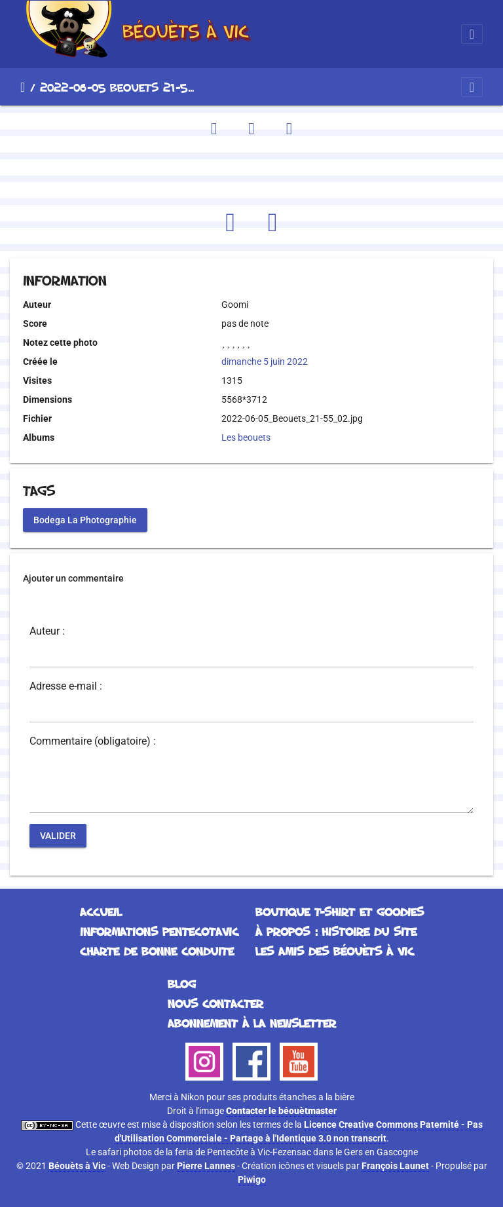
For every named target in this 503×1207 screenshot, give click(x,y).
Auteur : (47, 631)
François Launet (395, 1166)
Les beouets (245, 437)
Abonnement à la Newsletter (252, 1023)
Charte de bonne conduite (157, 951)
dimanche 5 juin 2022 (264, 361)
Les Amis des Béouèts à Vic (334, 951)
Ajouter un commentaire (73, 578)
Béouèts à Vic (76, 1166)
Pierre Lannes (206, 1166)
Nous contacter (215, 1003)
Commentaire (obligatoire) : (92, 741)
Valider (58, 835)
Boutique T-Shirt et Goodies (339, 911)
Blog (182, 983)
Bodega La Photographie (85, 519)
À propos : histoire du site (336, 931)
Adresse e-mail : (65, 686)
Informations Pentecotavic (159, 931)
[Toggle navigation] (472, 34)
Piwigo (252, 1179)
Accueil (22, 87)
